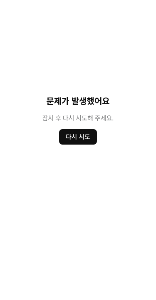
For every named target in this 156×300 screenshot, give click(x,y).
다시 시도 (78, 136)
